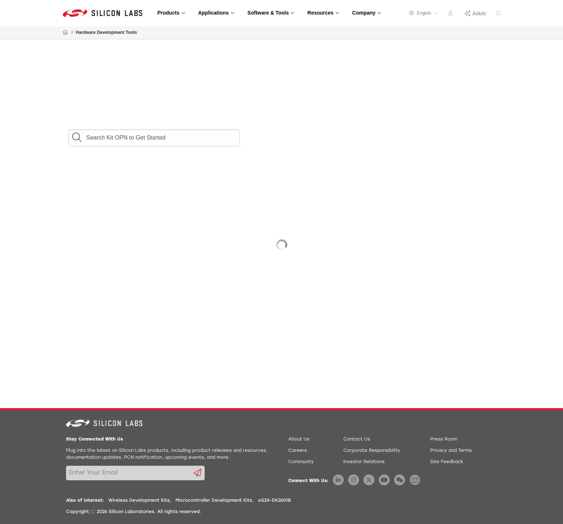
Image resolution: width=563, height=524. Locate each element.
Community (301, 462)
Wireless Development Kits (139, 500)
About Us (298, 439)
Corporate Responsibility (371, 451)
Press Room (443, 439)
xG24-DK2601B (274, 500)
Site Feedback (446, 462)
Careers (297, 451)
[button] (76, 135)
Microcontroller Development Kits (214, 500)
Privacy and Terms (451, 451)
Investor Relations (364, 462)
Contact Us (356, 439)
